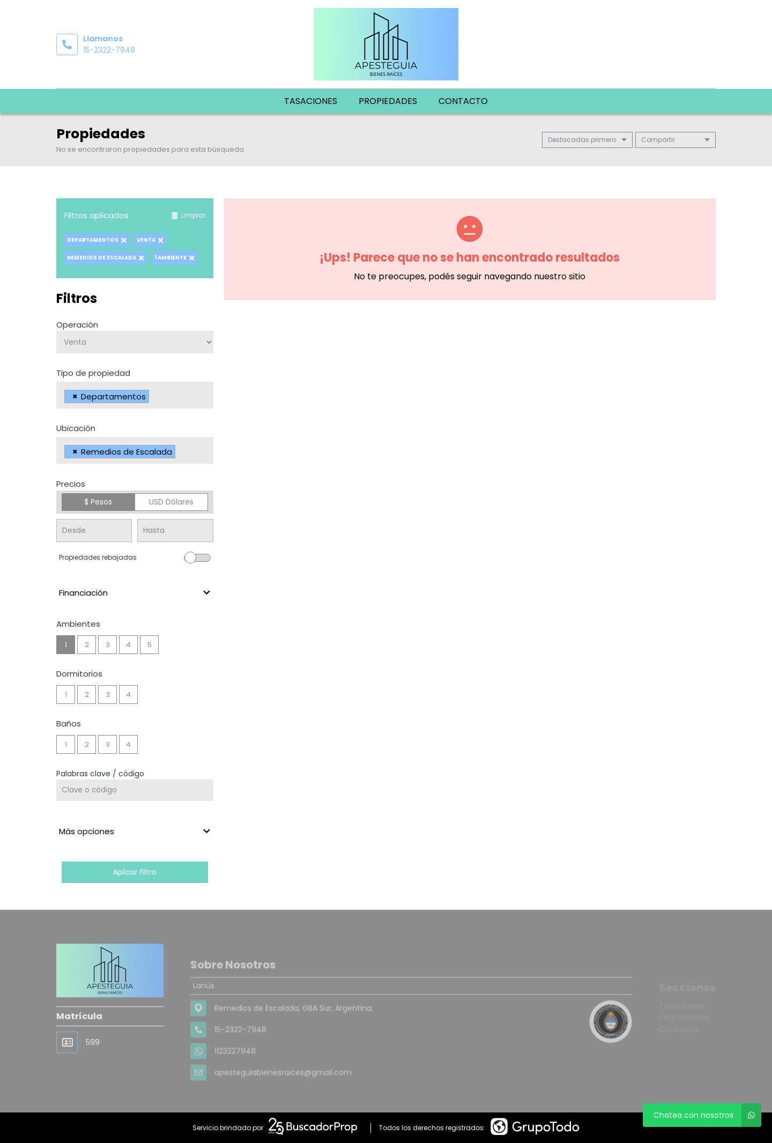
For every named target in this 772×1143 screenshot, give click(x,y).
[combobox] (134, 395)
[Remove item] (75, 396)
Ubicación (75, 428)
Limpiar (188, 215)
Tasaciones (310, 101)
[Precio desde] (94, 530)
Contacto (463, 101)
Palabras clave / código (100, 773)
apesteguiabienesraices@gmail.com (283, 1099)
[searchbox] (155, 398)
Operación (77, 324)
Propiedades (388, 101)
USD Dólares (171, 501)
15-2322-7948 (109, 49)
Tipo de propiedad (93, 372)
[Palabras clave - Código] (134, 790)
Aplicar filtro (135, 872)
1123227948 (235, 1078)
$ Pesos (98, 501)
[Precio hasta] (175, 530)
